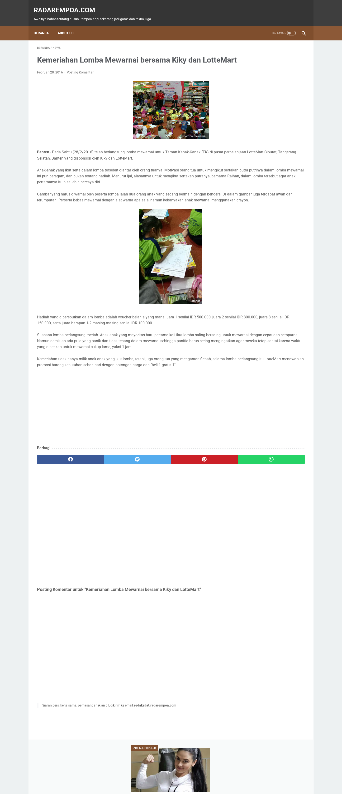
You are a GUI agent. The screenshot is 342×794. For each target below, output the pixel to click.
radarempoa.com (68, 5)
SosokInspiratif (251, 235)
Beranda (44, 25)
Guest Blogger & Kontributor (167, 777)
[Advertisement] (127, 444)
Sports (293, 217)
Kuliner (270, 217)
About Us (69, 25)
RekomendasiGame (253, 253)
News (291, 199)
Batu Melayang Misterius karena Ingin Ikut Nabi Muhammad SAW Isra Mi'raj (269, 164)
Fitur (268, 199)
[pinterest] (149, 497)
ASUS (289, 208)
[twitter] (104, 497)
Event (268, 208)
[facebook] (59, 497)
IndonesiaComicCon (254, 226)
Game (245, 199)
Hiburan (246, 217)
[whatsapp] (194, 497)
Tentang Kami (203, 777)
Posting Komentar (80, 80)
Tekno (245, 208)
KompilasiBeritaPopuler (256, 244)
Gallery (288, 226)
